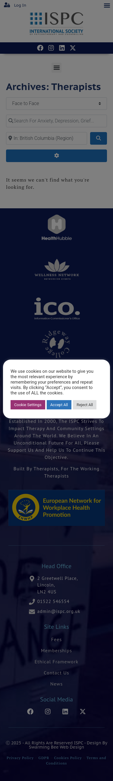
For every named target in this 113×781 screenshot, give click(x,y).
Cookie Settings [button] (28, 405)
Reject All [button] (85, 405)
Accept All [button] (59, 405)
